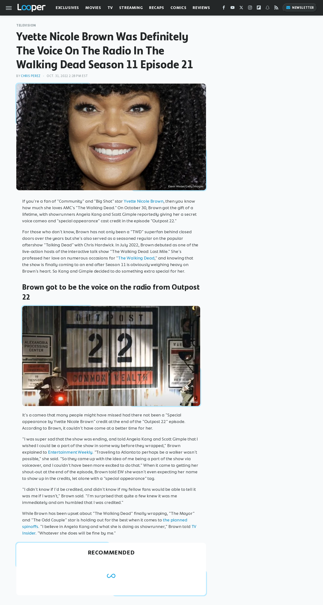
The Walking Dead (136, 258)
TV (110, 7)
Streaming (131, 7)
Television (26, 25)
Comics (178, 7)
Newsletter (300, 8)
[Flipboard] (258, 8)
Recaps (156, 7)
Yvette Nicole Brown (143, 201)
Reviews (201, 7)
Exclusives (67, 7)
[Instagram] (250, 8)
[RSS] (276, 8)
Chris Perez (31, 76)
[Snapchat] (267, 8)
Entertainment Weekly (70, 452)
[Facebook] (223, 8)
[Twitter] (241, 8)
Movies (93, 7)
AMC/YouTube (188, 402)
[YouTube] (232, 8)
